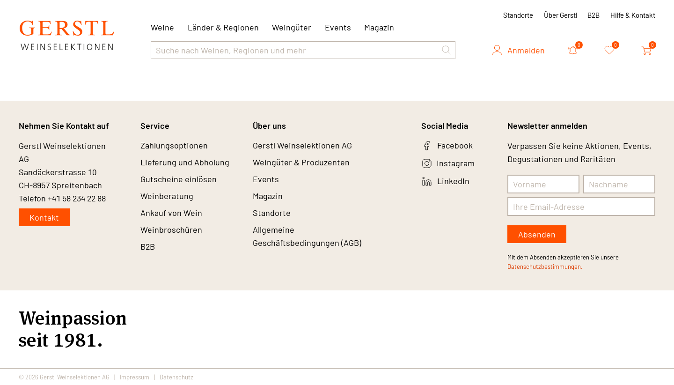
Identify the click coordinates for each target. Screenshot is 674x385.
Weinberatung (166, 196)
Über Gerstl (560, 15)
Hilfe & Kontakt (632, 15)
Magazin (379, 27)
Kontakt (44, 217)
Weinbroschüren (171, 230)
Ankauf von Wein (171, 213)
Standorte (518, 15)
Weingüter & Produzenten (301, 162)
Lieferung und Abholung (184, 162)
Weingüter (291, 27)
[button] (446, 50)
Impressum (134, 376)
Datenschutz (176, 376)
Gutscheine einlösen (178, 179)
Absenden (537, 234)
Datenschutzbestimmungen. (545, 266)
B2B (593, 15)
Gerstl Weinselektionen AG (302, 146)
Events (338, 27)
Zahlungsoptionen (174, 146)
